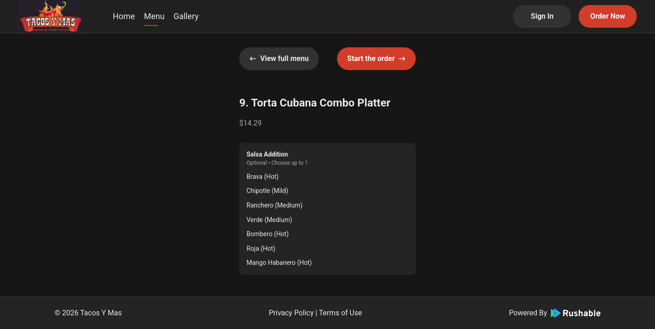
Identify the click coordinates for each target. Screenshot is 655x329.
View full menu (279, 58)
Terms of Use (340, 313)
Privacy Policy (291, 313)
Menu (154, 16)
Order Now (607, 16)
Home (124, 16)
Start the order (376, 58)
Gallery (186, 16)
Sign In (542, 16)
